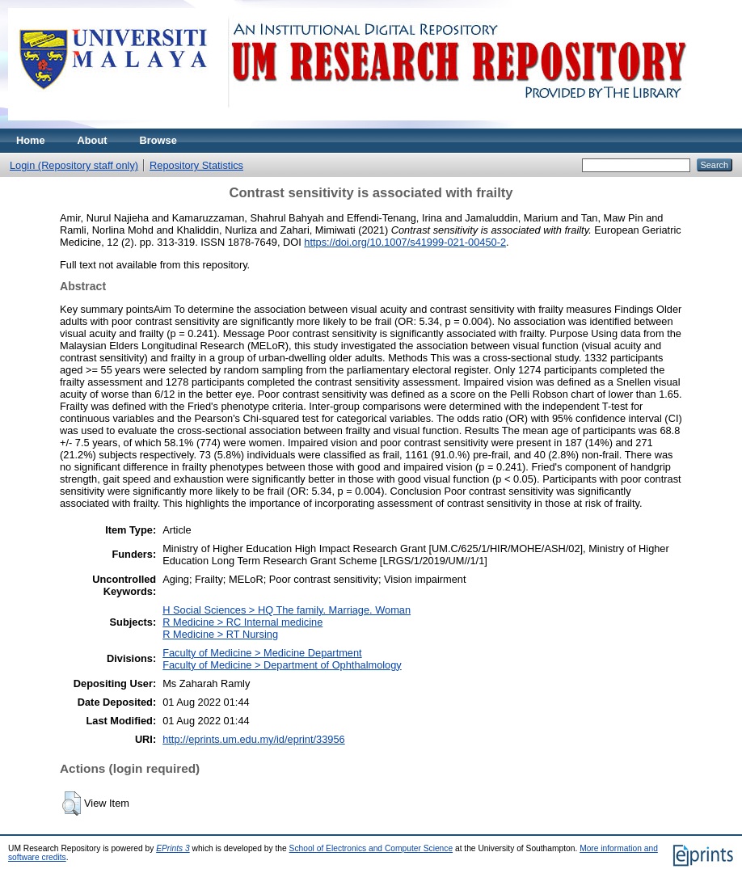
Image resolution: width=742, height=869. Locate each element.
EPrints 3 (173, 848)
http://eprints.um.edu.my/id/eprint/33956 (253, 739)
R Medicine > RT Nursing (220, 634)
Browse (158, 140)
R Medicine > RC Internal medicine (242, 622)
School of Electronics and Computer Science (371, 848)
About (93, 140)
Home (30, 140)
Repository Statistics (196, 165)
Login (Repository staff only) (74, 165)
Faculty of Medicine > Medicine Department (261, 653)
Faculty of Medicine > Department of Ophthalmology (282, 665)
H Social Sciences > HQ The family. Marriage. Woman (286, 610)
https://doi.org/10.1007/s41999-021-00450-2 (405, 242)
